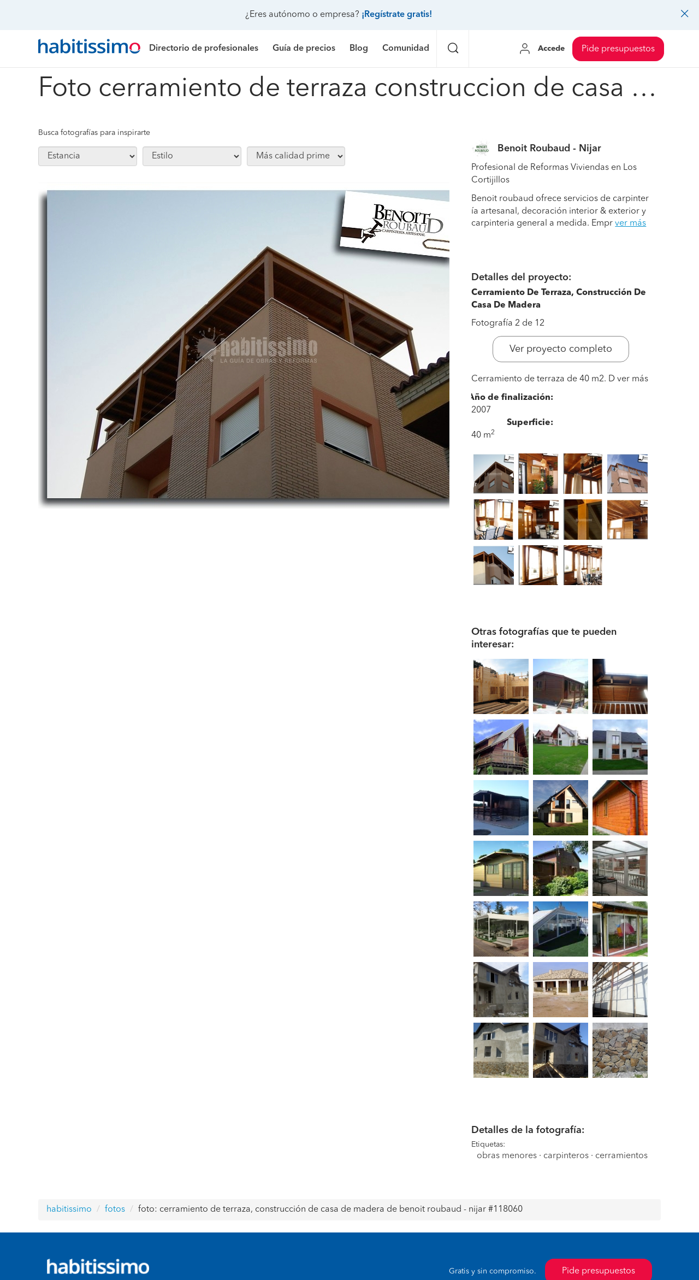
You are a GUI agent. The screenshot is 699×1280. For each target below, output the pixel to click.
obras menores (507, 1156)
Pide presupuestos (618, 49)
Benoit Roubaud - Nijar (549, 149)
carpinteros (566, 1156)
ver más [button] (630, 223)
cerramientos (621, 1156)
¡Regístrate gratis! (397, 14)
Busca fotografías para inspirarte (94, 133)
